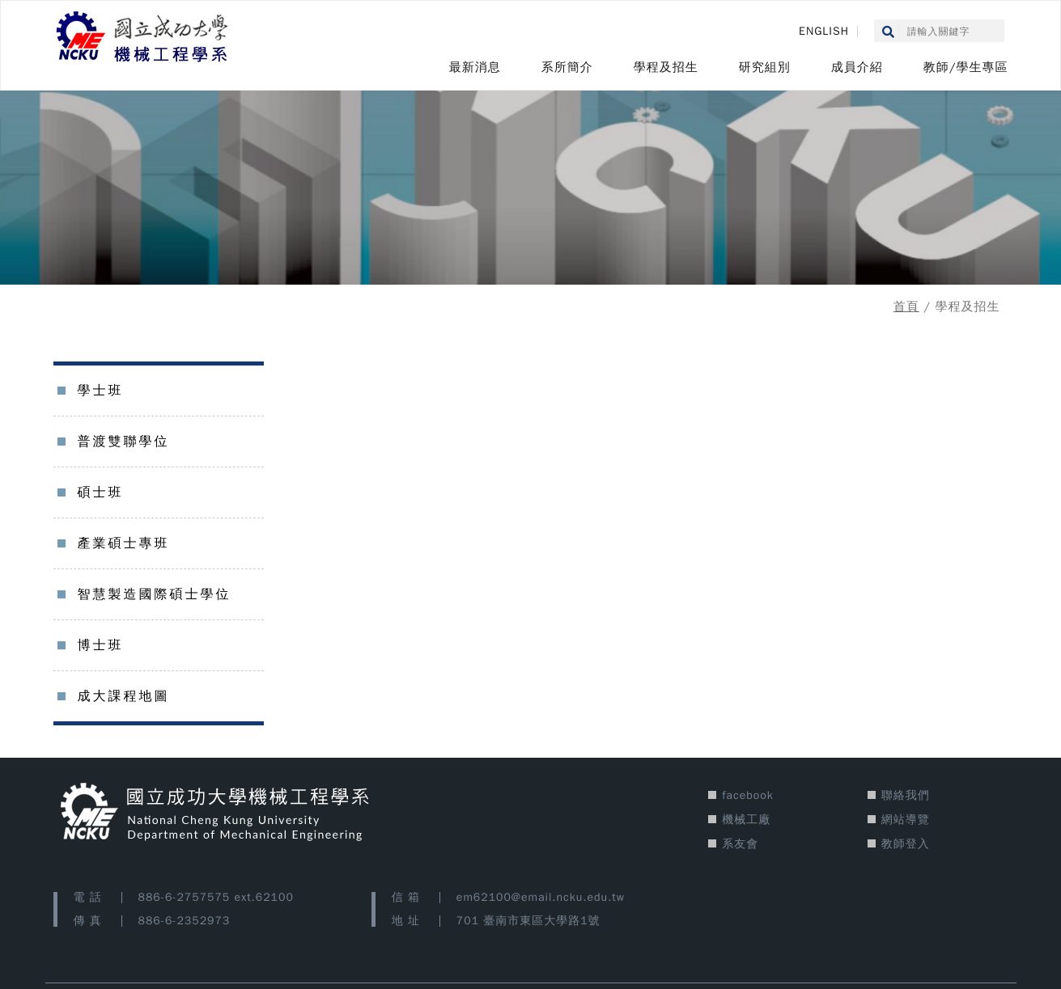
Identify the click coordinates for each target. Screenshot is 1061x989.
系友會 (740, 844)
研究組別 (765, 67)
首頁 (906, 306)
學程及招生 (666, 67)
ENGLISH (824, 31)
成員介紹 (857, 67)
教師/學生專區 (965, 67)
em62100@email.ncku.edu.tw (540, 897)
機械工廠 (746, 819)
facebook (748, 795)
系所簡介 (567, 67)
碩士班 (101, 492)
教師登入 (905, 844)
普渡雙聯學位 (124, 441)
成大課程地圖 (124, 696)
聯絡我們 (905, 795)
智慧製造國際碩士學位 (154, 594)
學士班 (101, 390)
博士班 (101, 645)
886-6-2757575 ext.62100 (216, 897)
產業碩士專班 (124, 543)
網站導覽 (905, 819)
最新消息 (475, 67)
